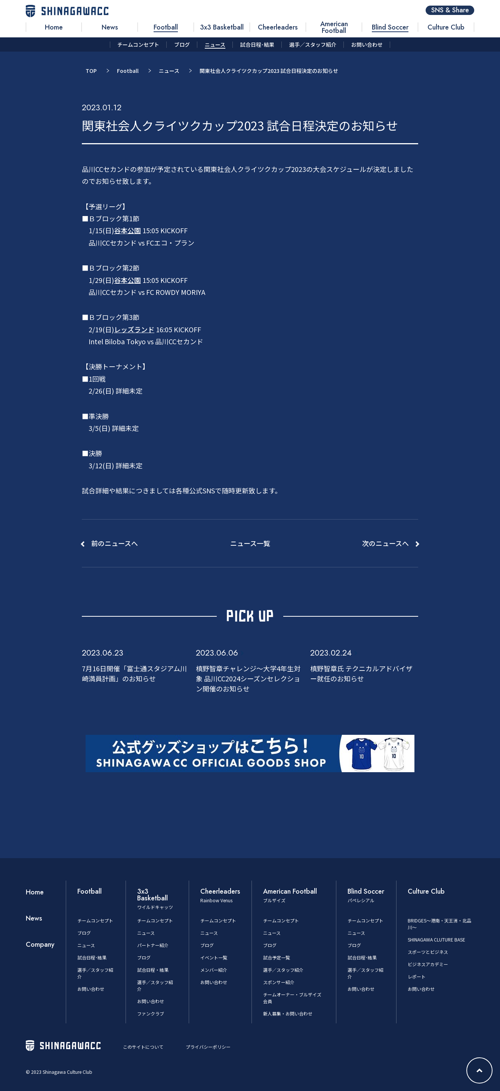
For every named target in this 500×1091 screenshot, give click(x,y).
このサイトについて (143, 1047)
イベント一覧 (213, 957)
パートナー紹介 (153, 945)
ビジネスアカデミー (428, 964)
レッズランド (134, 329)
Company (40, 944)
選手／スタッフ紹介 (283, 970)
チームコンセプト (95, 920)
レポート (417, 976)
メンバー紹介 (213, 970)
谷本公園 (127, 230)
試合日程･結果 (92, 957)
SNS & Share (450, 10)
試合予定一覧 (276, 957)
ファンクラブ (150, 1013)
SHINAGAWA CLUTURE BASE (436, 939)
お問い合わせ (90, 989)
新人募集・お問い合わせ (287, 1013)
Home (35, 892)
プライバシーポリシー (208, 1047)
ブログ (84, 933)
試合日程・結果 (153, 970)
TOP (91, 70)
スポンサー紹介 (278, 982)
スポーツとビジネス (428, 952)
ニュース (169, 70)
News (34, 918)
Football (128, 70)
